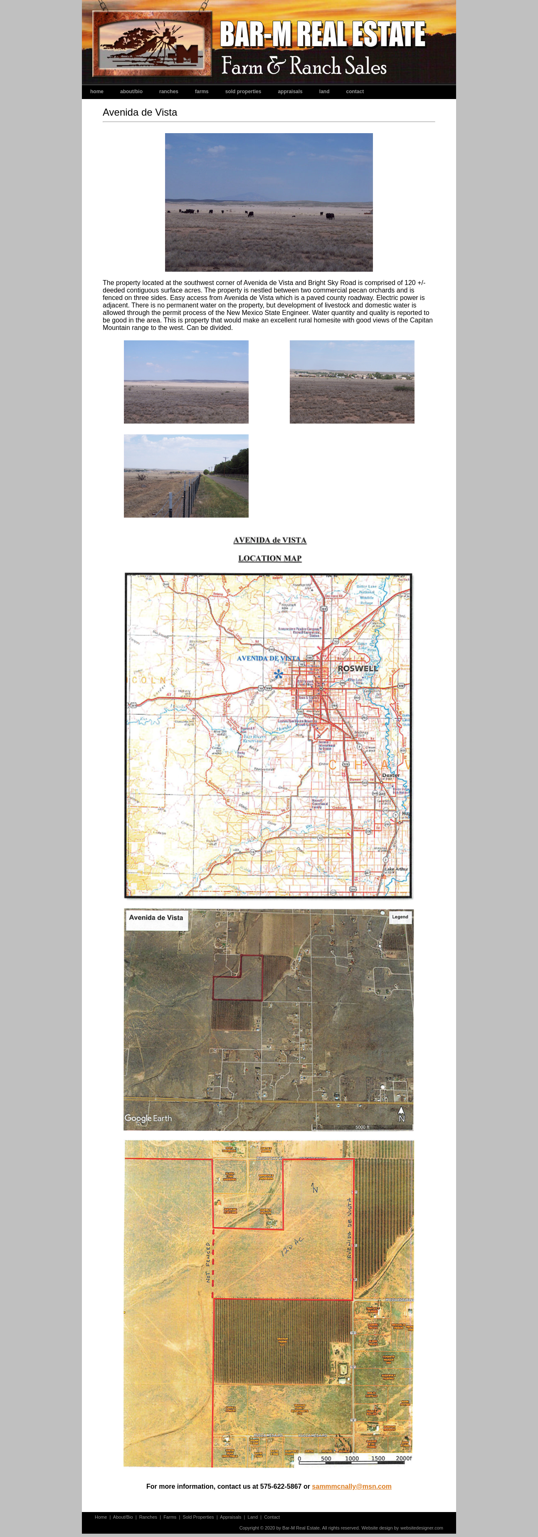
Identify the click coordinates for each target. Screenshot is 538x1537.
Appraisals (290, 91)
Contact (355, 91)
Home (97, 91)
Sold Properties (243, 91)
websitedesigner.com (421, 1527)
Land (324, 91)
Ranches (168, 91)
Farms (202, 91)
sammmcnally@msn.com (352, 1486)
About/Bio (131, 91)
